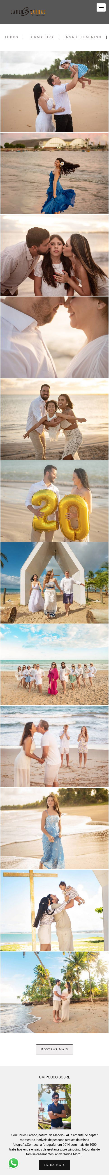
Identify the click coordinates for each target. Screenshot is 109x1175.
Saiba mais (54, 1145)
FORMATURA (41, 37)
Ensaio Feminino (82, 37)
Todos (12, 37)
